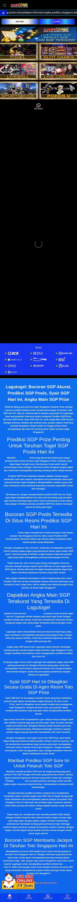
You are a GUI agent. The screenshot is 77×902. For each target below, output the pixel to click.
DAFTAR (20, 22)
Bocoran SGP (11, 532)
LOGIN (56, 22)
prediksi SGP (22, 458)
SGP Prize (19, 781)
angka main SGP (35, 613)
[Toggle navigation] (4, 5)
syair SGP (68, 864)
